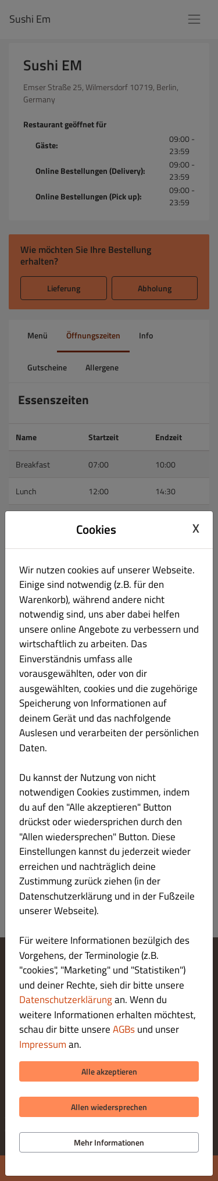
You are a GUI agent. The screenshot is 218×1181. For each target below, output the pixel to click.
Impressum (42, 1044)
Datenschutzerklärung (65, 999)
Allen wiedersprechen (109, 1107)
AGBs (124, 1029)
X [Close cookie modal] (195, 528)
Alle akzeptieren (109, 1071)
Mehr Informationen (109, 1142)
